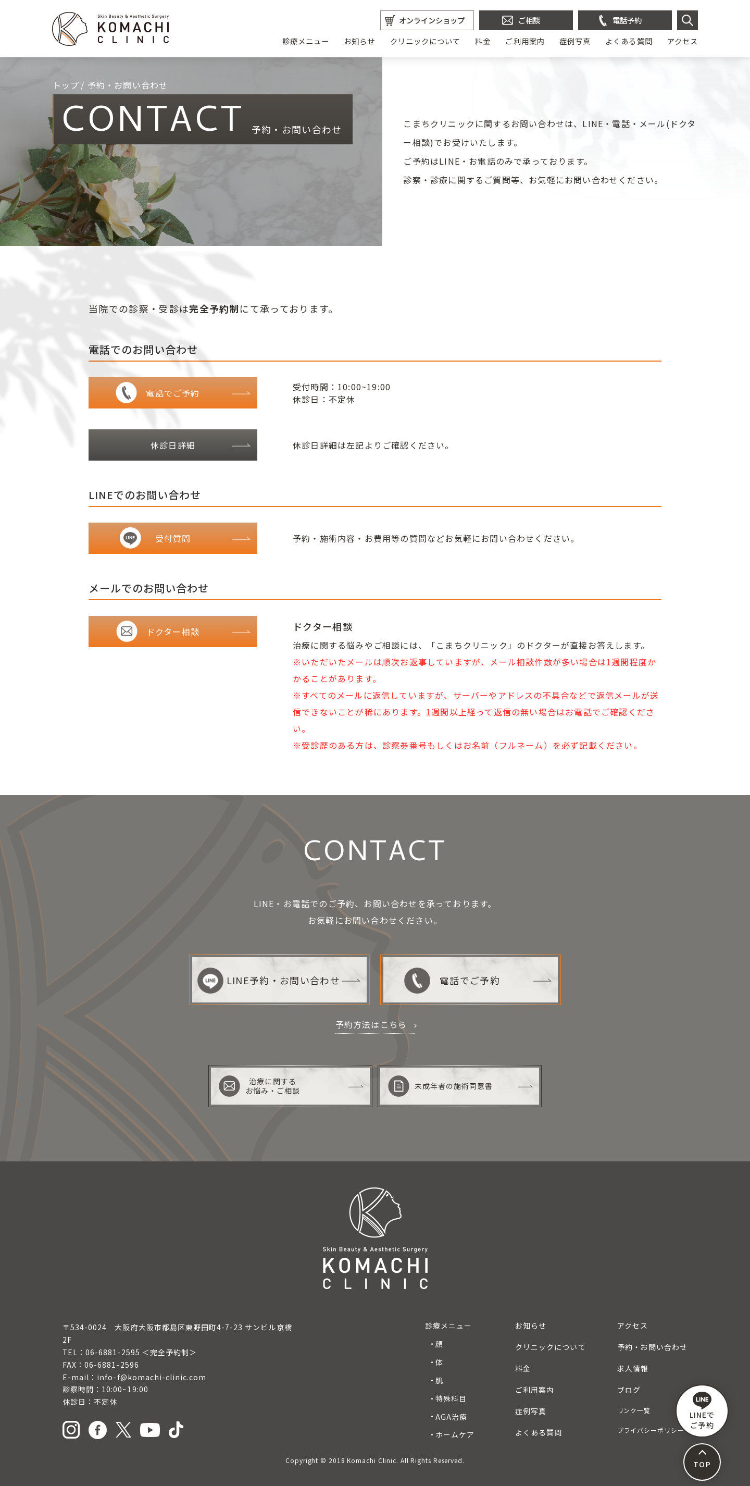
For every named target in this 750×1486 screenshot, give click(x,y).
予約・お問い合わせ (652, 1347)
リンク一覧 (634, 1410)
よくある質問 (628, 40)
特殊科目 (451, 1398)
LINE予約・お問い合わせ (268, 980)
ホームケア (454, 1434)
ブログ (629, 1389)
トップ (66, 85)
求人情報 (632, 1368)
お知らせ (359, 40)
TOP (701, 1464)
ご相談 (529, 20)
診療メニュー (305, 40)
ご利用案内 (524, 40)
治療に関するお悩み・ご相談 (259, 1086)
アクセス (682, 40)
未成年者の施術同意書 (440, 1086)
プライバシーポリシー (650, 1430)
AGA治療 (451, 1416)
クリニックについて (425, 40)
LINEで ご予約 (702, 1411)
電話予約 (627, 20)
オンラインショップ (432, 20)
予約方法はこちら (371, 1024)
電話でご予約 (452, 980)
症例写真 (575, 40)
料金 (483, 40)
